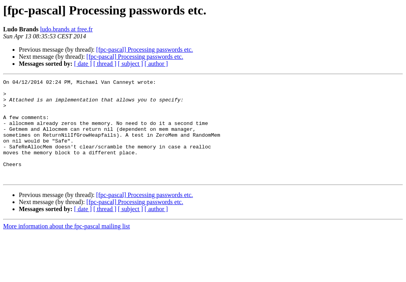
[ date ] (83, 63)
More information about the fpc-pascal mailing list (66, 246)
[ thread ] (104, 63)
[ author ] (156, 63)
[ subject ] (130, 63)
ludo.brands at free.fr (66, 29)
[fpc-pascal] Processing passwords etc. (144, 49)
